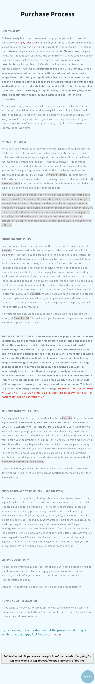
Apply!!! (87, 676)
